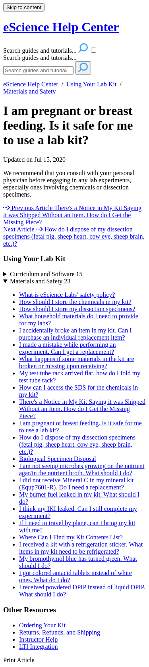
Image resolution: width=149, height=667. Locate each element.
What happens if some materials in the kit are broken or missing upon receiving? (76, 362)
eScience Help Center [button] (61, 27)
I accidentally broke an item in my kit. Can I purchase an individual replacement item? (75, 334)
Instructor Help (38, 639)
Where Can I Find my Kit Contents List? (71, 537)
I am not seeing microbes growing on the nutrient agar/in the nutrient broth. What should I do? (81, 469)
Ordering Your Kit (42, 625)
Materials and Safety (29, 91)
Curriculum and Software (46, 274)
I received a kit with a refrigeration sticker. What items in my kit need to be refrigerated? (81, 548)
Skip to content (23, 7)
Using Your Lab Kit (91, 84)
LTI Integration (38, 646)
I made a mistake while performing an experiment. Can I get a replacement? (67, 348)
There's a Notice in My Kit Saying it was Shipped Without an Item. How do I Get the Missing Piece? (82, 408)
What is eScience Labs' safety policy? (67, 294)
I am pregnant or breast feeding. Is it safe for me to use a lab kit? (68, 125)
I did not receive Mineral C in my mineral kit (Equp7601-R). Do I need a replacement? (76, 484)
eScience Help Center (30, 84)
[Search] (38, 70)
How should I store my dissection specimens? (77, 309)
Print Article (19, 660)
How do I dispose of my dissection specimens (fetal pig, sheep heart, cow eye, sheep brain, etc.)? (77, 444)
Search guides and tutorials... (40, 57)
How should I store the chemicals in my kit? (75, 301)
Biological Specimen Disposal (57, 458)
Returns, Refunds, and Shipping (59, 632)
